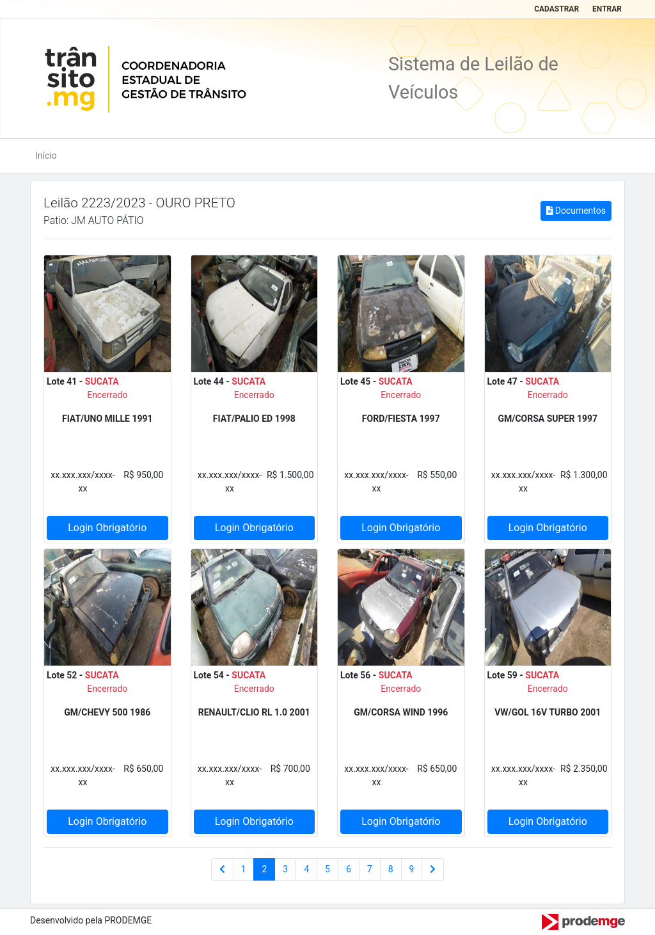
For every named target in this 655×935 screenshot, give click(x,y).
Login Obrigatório (107, 528)
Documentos (576, 210)
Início (46, 155)
